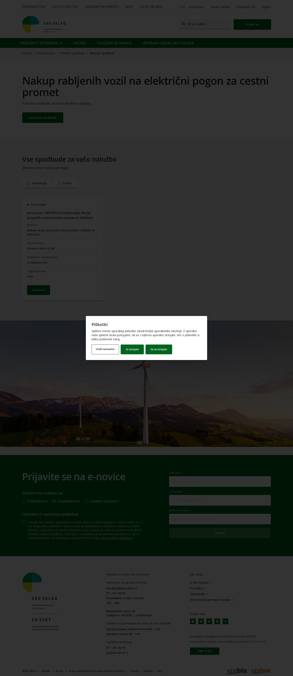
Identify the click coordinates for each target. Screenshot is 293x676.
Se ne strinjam (160, 349)
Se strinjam (133, 349)
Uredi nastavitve (106, 349)
